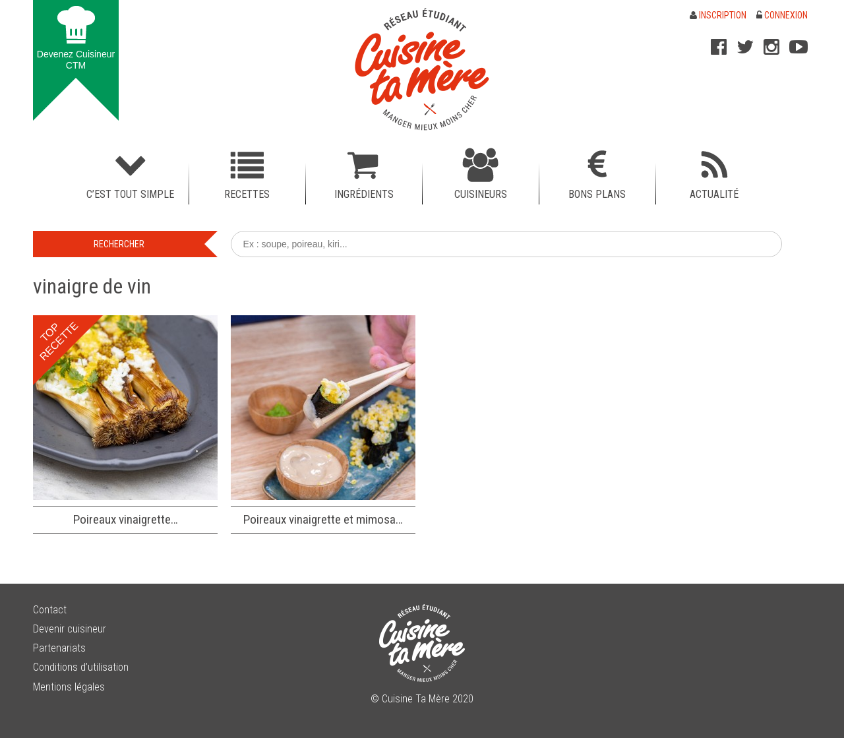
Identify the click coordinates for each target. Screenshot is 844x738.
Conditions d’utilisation (81, 667)
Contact (50, 609)
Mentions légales (69, 687)
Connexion (782, 15)
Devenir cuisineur (69, 629)
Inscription (718, 15)
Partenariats (59, 648)
